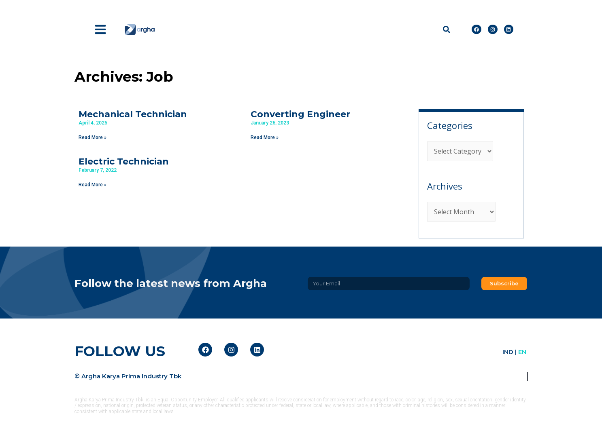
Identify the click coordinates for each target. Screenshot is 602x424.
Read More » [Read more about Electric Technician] (92, 185)
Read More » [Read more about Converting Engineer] (265, 137)
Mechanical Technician (133, 114)
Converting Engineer (300, 114)
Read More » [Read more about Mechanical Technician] (92, 137)
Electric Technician (124, 161)
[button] (446, 29)
